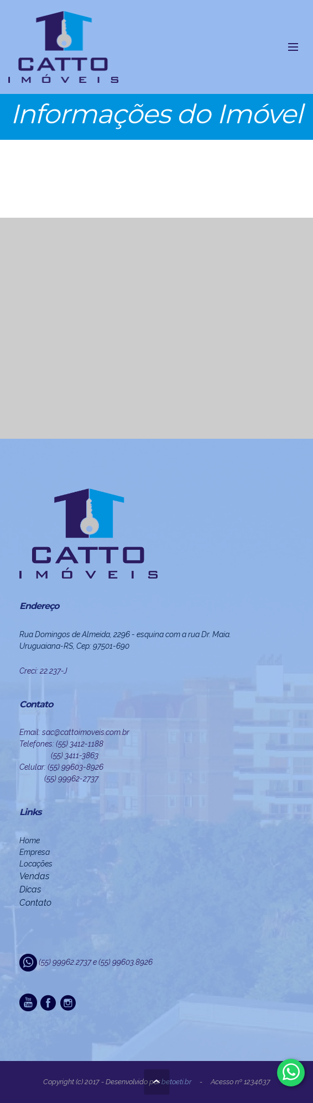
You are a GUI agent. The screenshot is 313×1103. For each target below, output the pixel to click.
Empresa (34, 852)
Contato (35, 902)
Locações (36, 863)
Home (29, 840)
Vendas (34, 876)
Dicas (30, 889)
